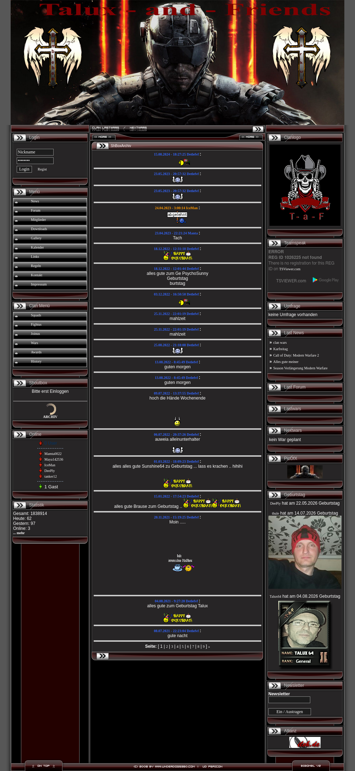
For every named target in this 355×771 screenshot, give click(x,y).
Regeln (36, 266)
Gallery (36, 238)
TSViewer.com (290, 269)
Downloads (39, 229)
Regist (42, 169)
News (35, 201)
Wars (34, 343)
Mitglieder (38, 220)
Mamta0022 (52, 454)
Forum (35, 210)
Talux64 (276, 596)
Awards (36, 352)
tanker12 (50, 476)
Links (35, 257)
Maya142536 (53, 459)
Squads (36, 315)
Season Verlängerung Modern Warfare (300, 368)
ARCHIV (50, 417)
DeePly (49, 471)
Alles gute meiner (286, 362)
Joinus (35, 334)
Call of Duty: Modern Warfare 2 (296, 355)
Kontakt (36, 275)
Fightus (36, 324)
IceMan (49, 465)
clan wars (280, 342)
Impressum (39, 284)
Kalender (37, 247)
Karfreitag (280, 349)
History (36, 361)
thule (275, 513)
